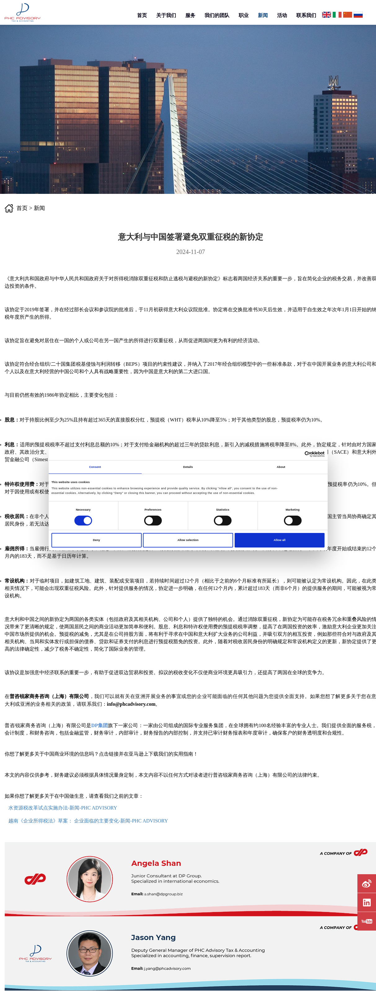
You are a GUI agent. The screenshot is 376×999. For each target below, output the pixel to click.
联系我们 (306, 15)
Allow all (279, 540)
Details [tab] (188, 467)
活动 (282, 15)
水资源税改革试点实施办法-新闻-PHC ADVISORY (62, 807)
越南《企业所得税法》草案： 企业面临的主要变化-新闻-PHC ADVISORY (88, 820)
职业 (244, 15)
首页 (142, 15)
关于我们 (166, 15)
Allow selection (187, 540)
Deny (96, 540)
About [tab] (281, 467)
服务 (190, 15)
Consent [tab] (95, 467)
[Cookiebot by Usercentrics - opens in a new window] (297, 454)
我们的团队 (217, 15)
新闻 (263, 15)
